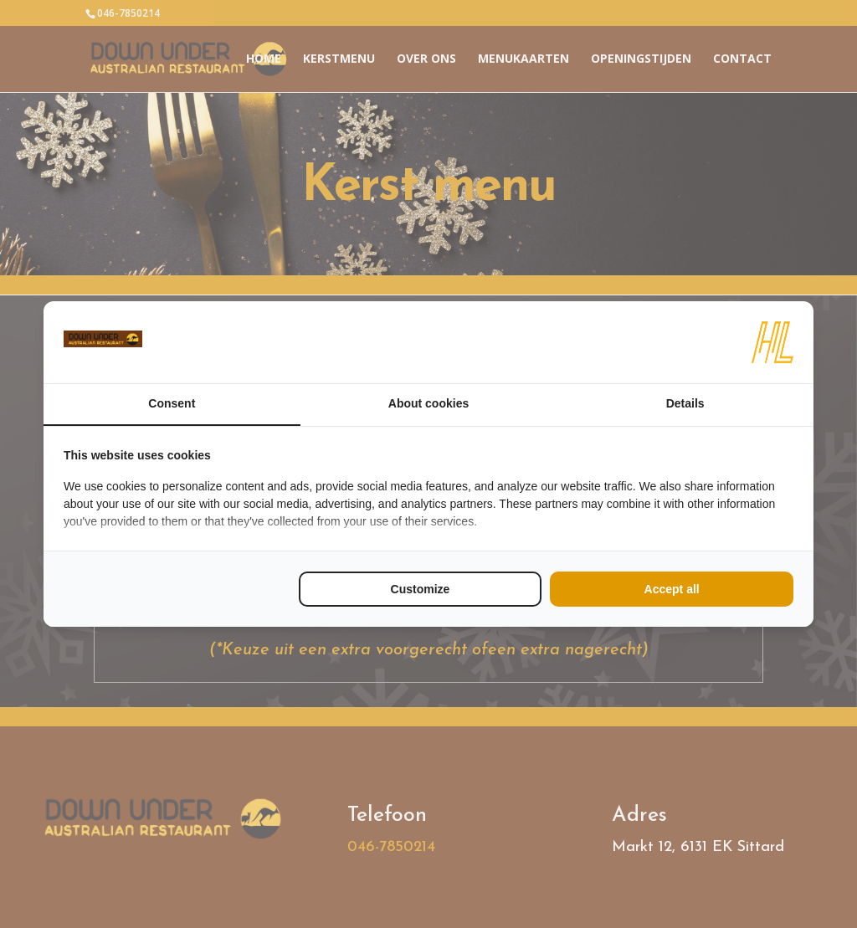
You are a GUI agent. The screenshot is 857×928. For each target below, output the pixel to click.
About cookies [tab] (428, 403)
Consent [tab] (171, 403)
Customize (420, 589)
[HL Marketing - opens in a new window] (772, 342)
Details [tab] (685, 403)
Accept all (672, 589)
